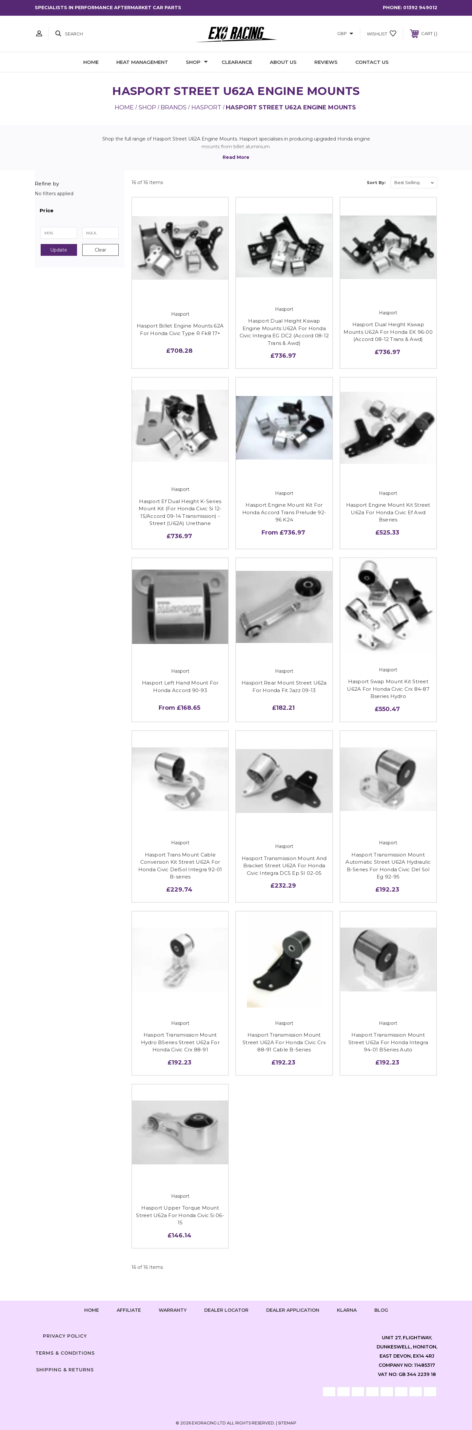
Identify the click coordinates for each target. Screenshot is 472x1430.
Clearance (237, 62)
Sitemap (287, 1423)
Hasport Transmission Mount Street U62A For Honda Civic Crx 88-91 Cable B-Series (284, 1042)
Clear (100, 250)
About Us (283, 62)
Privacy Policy (65, 1336)
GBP (345, 33)
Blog (381, 1310)
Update (58, 250)
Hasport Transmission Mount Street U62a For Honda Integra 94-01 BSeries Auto (388, 1042)
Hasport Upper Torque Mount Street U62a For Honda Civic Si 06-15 (180, 1215)
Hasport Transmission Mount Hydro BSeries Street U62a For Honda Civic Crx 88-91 (180, 1042)
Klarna (347, 1310)
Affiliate (129, 1310)
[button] (80, 211)
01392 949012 (420, 7)
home (91, 1310)
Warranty (173, 1310)
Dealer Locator (226, 1310)
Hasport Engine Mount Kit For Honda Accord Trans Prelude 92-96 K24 (284, 512)
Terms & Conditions (65, 1353)
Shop (197, 62)
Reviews (326, 62)
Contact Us (372, 62)
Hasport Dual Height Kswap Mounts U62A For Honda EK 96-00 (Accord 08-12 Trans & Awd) (388, 331)
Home (91, 62)
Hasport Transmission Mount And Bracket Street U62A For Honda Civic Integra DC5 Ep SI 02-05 (284, 865)
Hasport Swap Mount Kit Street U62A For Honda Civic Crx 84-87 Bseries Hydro (388, 688)
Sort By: (376, 182)
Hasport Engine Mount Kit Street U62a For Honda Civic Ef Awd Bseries (388, 512)
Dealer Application (292, 1310)
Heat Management (142, 62)
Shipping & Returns (65, 1370)
